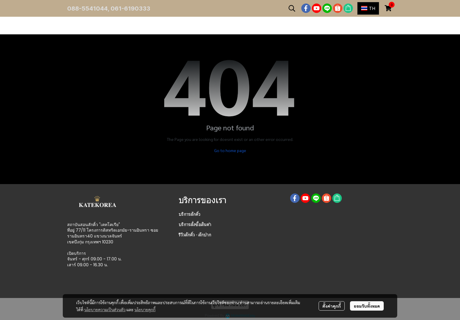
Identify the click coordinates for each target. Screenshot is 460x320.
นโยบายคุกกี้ (144, 309)
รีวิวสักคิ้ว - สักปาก (195, 235)
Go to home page (230, 150)
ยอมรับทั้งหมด (367, 306)
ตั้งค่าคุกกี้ (331, 306)
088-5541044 (87, 8)
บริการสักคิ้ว (189, 214)
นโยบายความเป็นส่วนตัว (105, 309)
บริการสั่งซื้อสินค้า (195, 224)
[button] (292, 8)
